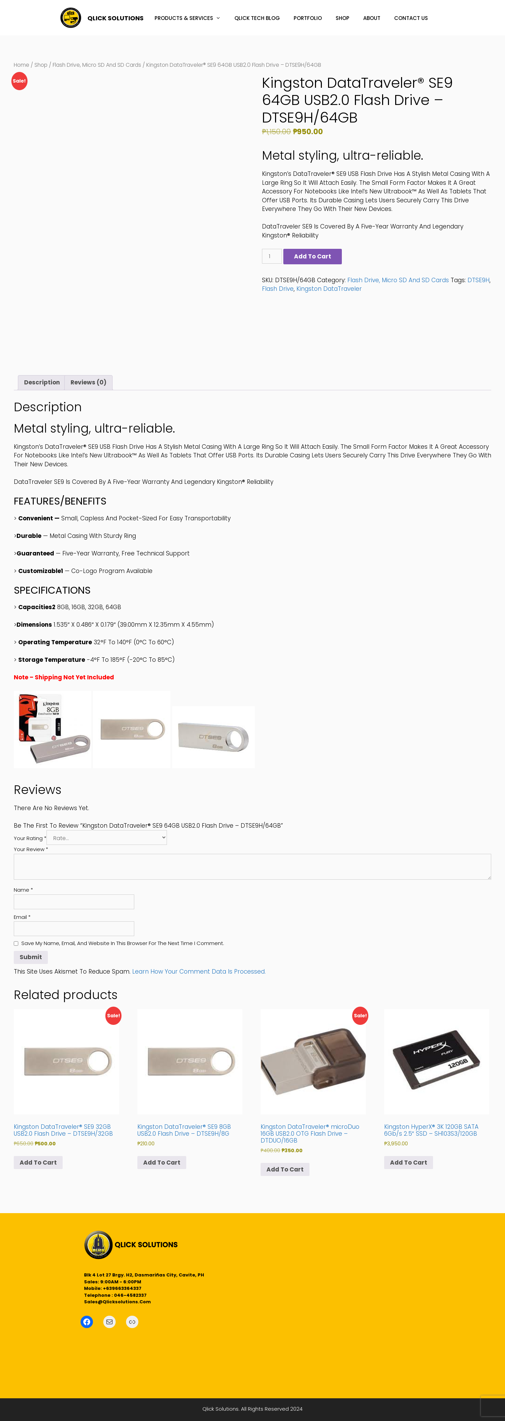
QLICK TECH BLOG (257, 18)
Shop (41, 64)
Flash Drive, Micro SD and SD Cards (97, 64)
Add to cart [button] (38, 1162)
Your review (31, 849)
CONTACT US (411, 18)
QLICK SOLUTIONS (115, 18)
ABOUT (371, 18)
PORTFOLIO (308, 18)
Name (23, 889)
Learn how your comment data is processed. (199, 971)
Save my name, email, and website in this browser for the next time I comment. (122, 943)
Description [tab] (42, 382)
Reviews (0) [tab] (88, 382)
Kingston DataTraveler (329, 289)
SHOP (342, 18)
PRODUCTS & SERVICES (191, 18)
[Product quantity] (272, 256)
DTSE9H (478, 280)
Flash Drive (278, 289)
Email (22, 917)
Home (21, 64)
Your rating (30, 838)
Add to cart (312, 256)
